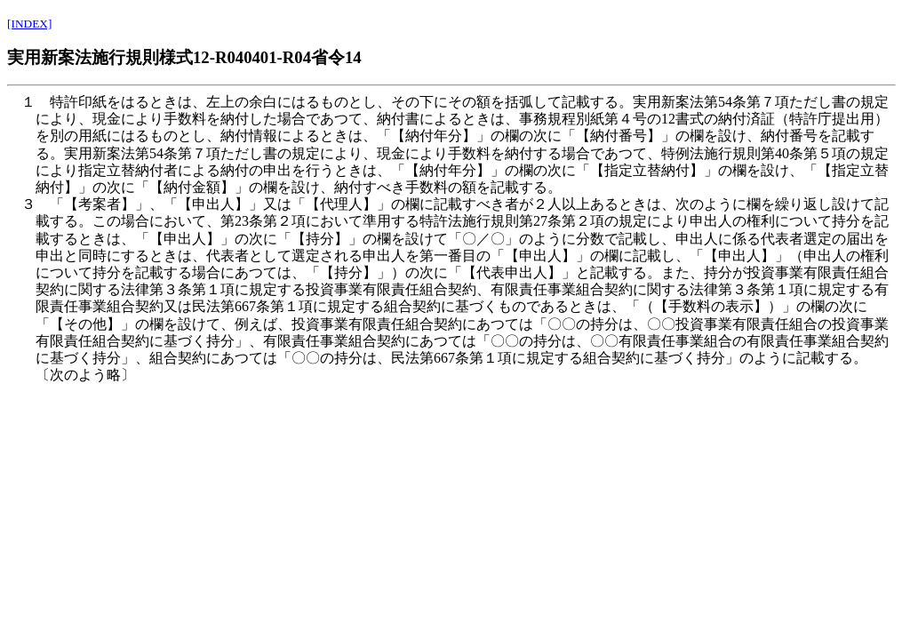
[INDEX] (29, 23)
